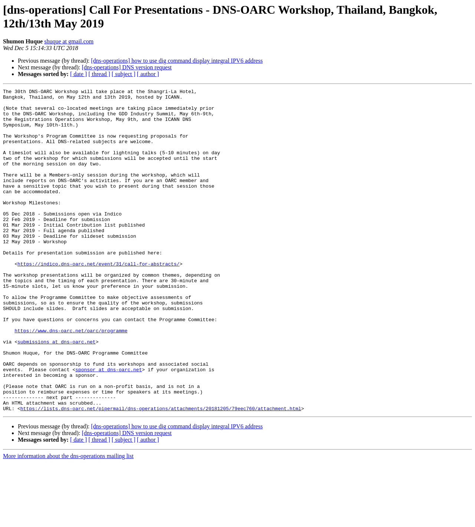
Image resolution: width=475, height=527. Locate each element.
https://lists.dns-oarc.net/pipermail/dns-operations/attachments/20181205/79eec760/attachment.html (160, 473)
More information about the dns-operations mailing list (68, 520)
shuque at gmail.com (69, 41)
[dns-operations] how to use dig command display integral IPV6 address (177, 60)
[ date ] (78, 74)
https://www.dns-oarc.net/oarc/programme (70, 379)
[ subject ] (123, 74)
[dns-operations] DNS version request (126, 67)
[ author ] (148, 74)
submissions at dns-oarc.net (56, 392)
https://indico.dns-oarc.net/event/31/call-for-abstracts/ (98, 299)
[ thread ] (99, 74)
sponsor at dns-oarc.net (108, 426)
